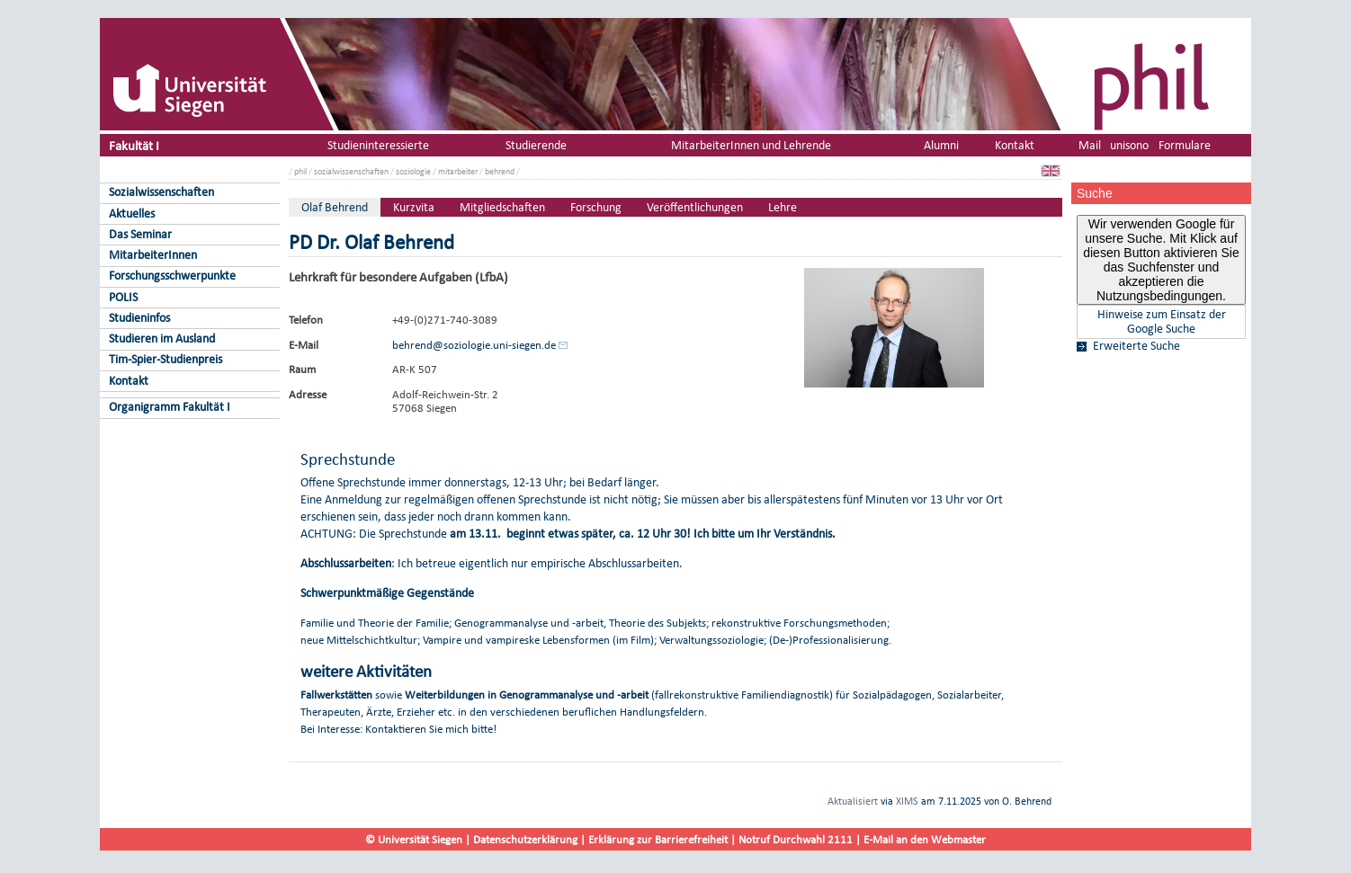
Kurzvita (413, 207)
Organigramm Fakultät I (169, 406)
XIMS (907, 801)
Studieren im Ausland (162, 338)
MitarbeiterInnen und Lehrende (751, 145)
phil (300, 171)
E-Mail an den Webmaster (924, 839)
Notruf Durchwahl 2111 (795, 839)
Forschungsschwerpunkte (172, 275)
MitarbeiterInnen (153, 255)
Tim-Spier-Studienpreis (165, 359)
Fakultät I (134, 145)
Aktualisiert (853, 801)
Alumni (941, 145)
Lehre (782, 207)
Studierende (536, 145)
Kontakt (128, 380)
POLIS (123, 297)
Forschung (596, 207)
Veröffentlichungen (695, 207)
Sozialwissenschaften (161, 192)
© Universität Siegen (413, 839)
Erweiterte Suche (1136, 346)
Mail (1089, 145)
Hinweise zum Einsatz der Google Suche (1161, 321)
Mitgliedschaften (502, 207)
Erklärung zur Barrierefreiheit (658, 839)
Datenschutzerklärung (525, 839)
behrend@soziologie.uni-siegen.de (474, 345)
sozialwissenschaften (351, 171)
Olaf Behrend (334, 207)
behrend (499, 171)
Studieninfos (139, 317)
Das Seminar (140, 234)
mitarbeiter (458, 171)
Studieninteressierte (378, 145)
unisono (1129, 145)
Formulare (1185, 145)
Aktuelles (132, 213)
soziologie (413, 171)
